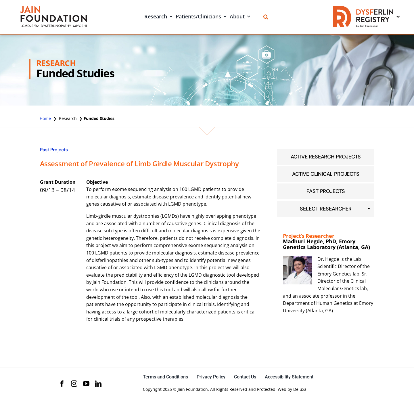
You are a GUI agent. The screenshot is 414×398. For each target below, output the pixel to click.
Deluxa (299, 389)
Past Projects (54, 150)
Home (45, 118)
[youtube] (86, 383)
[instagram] (74, 383)
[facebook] (62, 383)
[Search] (265, 17)
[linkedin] (98, 383)
